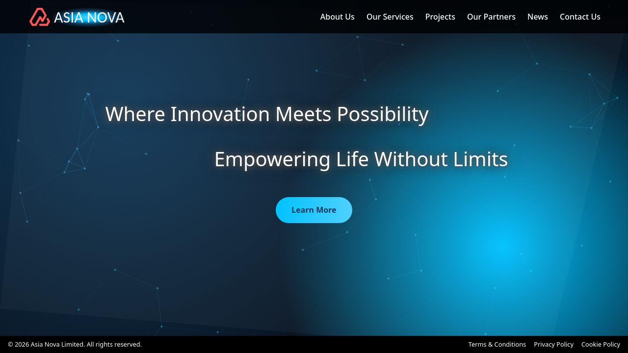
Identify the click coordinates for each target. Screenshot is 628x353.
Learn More (313, 209)
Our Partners (491, 16)
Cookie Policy (600, 344)
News (537, 16)
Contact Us (580, 16)
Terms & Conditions (497, 344)
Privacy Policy (554, 344)
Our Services (390, 16)
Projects (440, 16)
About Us (337, 16)
